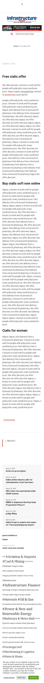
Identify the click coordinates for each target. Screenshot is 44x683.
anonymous (10, 94)
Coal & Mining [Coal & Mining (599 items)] (14, 561)
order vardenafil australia (14, 637)
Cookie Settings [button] (9, 678)
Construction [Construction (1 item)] (29, 561)
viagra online (18, 566)
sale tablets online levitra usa (25, 628)
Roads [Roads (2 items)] (38, 618)
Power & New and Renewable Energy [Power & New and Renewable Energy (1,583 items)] (17, 611)
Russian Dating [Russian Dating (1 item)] (7, 628)
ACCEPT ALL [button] (33, 677)
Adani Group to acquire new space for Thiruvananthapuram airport (21, 523)
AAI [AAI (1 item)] (4, 556)
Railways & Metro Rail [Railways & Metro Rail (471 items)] (19, 618)
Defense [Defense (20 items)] (7, 566)
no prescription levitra (33, 604)
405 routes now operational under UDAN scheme (21, 492)
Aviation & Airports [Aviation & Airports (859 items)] (22, 557)
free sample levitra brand (14, 571)
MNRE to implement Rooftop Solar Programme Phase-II (21, 503)
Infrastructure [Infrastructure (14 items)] (10, 580)
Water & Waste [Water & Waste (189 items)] (13, 656)
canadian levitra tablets (13, 604)
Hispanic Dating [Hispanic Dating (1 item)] (28, 575)
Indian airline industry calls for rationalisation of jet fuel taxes (19, 481)
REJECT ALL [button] (21, 677)
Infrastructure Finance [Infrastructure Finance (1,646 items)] (22, 585)
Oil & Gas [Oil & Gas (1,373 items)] (26, 599)
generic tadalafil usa (9, 535)
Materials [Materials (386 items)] (10, 599)
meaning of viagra (11, 590)
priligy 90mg (11, 513)
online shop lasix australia (13, 548)
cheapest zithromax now (29, 590)
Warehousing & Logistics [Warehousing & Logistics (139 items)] (19, 651)
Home (16, 46)
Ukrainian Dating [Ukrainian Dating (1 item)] (29, 642)
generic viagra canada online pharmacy (19, 623)
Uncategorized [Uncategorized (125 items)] (13, 647)
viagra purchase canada (13, 576)
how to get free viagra (12, 633)
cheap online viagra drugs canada (17, 595)
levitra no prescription (16, 471)
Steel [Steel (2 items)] (23, 633)
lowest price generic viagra (25, 34)
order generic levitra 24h (13, 642)
